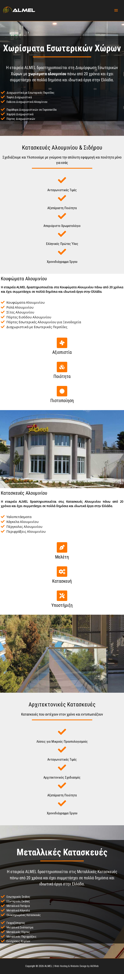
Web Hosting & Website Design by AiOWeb (76, 966)
